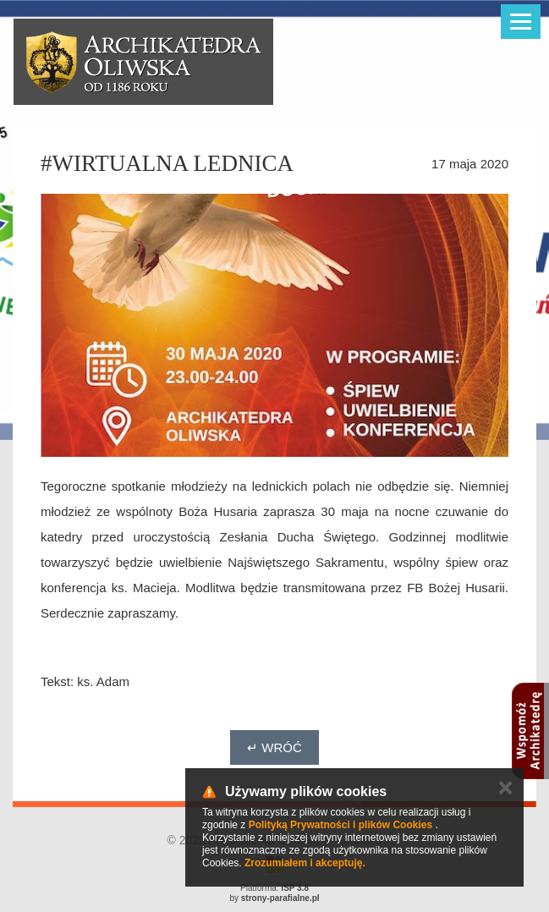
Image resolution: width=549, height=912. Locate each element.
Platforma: (274, 888)
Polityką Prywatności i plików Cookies (340, 825)
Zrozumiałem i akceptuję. (304, 863)
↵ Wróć (274, 747)
